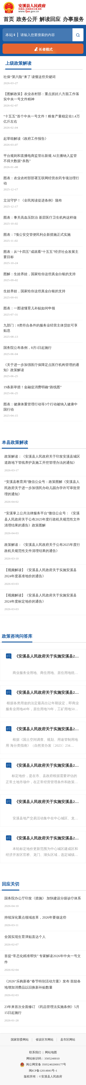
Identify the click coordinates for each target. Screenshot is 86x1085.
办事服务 (73, 19)
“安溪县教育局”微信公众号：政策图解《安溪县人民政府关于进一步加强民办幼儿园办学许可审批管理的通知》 (42, 488)
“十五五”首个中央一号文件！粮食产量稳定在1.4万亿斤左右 (41, 118)
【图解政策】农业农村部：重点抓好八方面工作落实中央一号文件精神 (41, 96)
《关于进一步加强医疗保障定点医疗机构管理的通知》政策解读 (41, 367)
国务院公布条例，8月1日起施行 (27, 348)
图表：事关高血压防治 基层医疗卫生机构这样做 (40, 217)
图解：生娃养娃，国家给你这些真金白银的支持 (39, 274)
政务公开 (26, 19)
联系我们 (35, 1052)
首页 (8, 19)
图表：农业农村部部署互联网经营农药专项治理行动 (41, 180)
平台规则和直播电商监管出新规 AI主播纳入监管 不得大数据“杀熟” (40, 158)
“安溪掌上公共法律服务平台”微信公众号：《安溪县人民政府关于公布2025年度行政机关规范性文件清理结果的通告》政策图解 (42, 519)
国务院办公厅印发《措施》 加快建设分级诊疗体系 (42, 898)
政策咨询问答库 (17, 636)
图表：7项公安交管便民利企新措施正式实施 (37, 234)
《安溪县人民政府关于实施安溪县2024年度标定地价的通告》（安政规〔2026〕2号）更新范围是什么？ (47, 838)
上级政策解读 (18, 63)
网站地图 (51, 1052)
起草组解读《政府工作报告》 (25, 138)
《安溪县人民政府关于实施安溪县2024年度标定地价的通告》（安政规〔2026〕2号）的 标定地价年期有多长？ (47, 692)
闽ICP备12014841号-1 (43, 1070)
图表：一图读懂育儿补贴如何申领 (29, 308)
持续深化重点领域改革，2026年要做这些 (35, 917)
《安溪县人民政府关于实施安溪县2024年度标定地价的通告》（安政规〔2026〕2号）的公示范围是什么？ (47, 802)
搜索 (78, 35)
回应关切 (10, 884)
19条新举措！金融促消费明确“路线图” (32, 387)
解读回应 (50, 19)
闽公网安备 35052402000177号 (43, 1064)
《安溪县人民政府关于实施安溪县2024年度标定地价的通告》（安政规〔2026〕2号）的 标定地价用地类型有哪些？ (47, 729)
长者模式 (43, 48)
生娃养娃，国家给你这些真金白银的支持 (34, 291)
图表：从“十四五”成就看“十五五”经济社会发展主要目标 (40, 254)
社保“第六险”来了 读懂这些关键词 (29, 77)
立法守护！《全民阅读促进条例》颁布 (32, 200)
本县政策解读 (15, 442)
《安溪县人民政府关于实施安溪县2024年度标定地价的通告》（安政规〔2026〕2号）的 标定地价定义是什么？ (47, 765)
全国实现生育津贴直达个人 (25, 937)
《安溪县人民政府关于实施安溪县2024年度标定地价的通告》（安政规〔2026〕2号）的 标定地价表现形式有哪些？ (47, 656)
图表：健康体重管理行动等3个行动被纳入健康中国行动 (40, 406)
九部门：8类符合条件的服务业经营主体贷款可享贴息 (40, 327)
